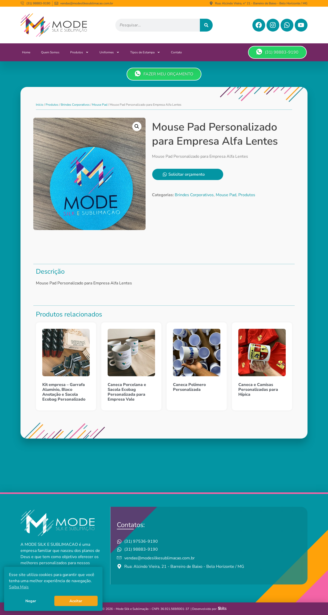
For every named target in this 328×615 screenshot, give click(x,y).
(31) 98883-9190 (277, 52)
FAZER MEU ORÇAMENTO (164, 74)
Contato (176, 52)
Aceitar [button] (75, 600)
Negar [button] (30, 600)
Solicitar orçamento (183, 174)
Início (39, 105)
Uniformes (109, 52)
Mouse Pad (99, 105)
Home (26, 52)
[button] (136, 126)
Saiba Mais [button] (19, 587)
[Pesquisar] (206, 25)
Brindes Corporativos (75, 105)
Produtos (79, 52)
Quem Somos (50, 52)
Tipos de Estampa (145, 52)
